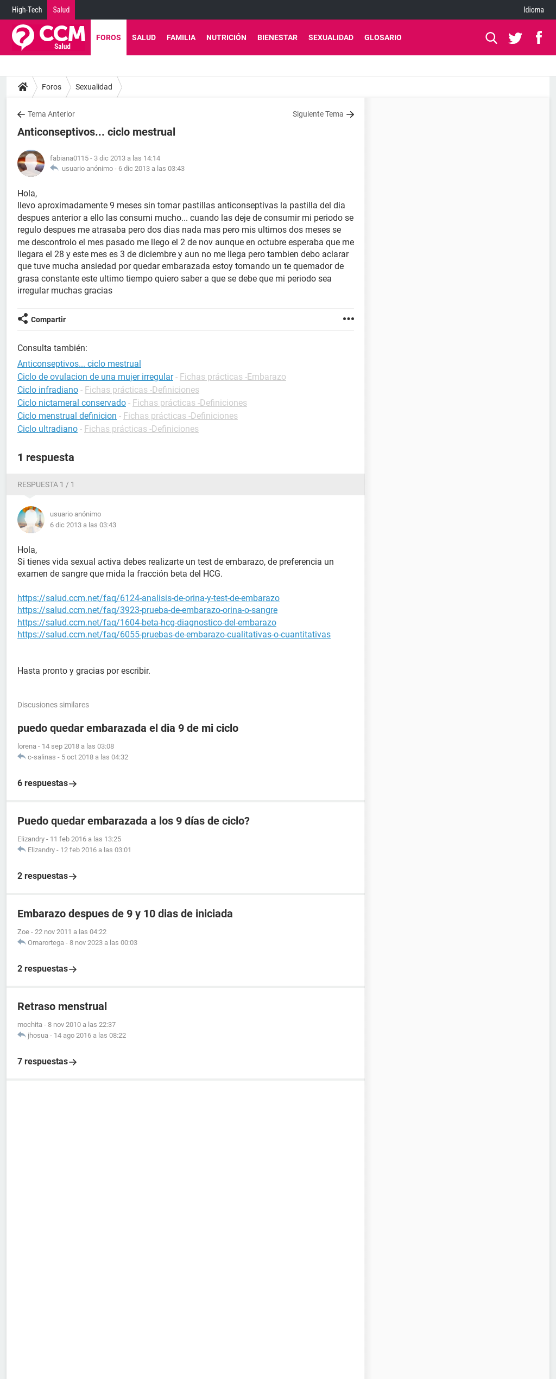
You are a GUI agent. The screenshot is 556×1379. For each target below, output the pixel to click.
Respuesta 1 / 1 (46, 484)
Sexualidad (330, 37)
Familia (181, 37)
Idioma (533, 9)
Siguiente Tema (318, 114)
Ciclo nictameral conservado (71, 403)
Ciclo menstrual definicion (67, 416)
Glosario (383, 37)
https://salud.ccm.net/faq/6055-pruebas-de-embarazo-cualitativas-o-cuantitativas (174, 634)
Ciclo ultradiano (47, 429)
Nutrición (226, 37)
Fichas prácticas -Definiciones (142, 390)
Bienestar (277, 37)
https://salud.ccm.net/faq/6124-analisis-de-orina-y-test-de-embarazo (148, 598)
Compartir (48, 319)
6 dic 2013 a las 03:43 (151, 168)
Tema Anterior (51, 114)
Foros (108, 37)
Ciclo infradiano (47, 390)
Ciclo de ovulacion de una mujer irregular (95, 377)
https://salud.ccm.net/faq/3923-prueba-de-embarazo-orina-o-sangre (147, 610)
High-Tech (27, 9)
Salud (61, 9)
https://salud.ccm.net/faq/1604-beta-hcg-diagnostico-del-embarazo (146, 622)
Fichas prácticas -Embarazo (233, 377)
